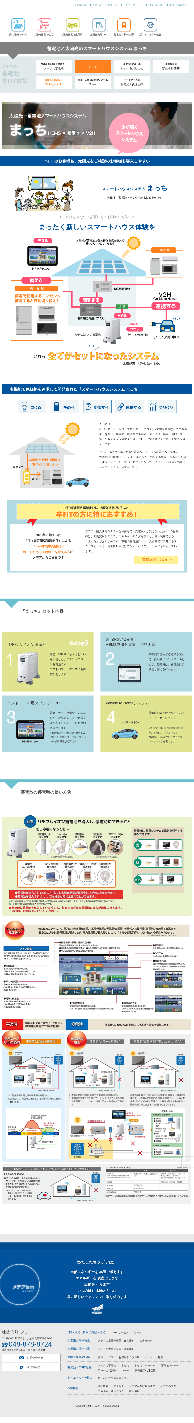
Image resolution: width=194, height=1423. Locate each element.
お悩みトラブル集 (129, 1363)
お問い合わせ (156, 5)
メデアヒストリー (132, 5)
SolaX (93, 88)
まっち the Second (131, 72)
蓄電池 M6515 (171, 72)
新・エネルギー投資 (80, 1384)
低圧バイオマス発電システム (115, 1384)
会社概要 (103, 1392)
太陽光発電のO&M (79, 1363)
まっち (93, 72)
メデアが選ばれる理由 (142, 1392)
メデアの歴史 (168, 1392)
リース (138, 1338)
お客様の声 (146, 1346)
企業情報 (82, 5)
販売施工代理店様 (132, 88)
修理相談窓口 (31, 1374)
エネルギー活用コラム (105, 5)
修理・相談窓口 (177, 5)
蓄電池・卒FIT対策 (79, 1373)
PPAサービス (121, 1338)
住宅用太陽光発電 (79, 1346)
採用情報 (134, 1397)
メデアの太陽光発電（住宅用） (116, 1346)
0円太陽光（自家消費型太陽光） (88, 1338)
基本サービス (105, 1363)
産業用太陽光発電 (79, 1355)
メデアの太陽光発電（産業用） (116, 1355)
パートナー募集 (154, 1363)
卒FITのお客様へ (53, 88)
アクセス (118, 1392)
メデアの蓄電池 (54, 72)
